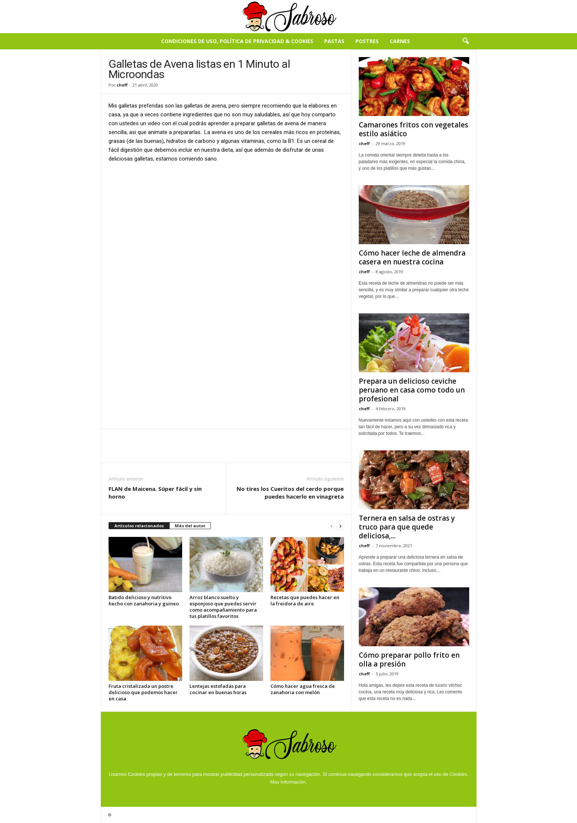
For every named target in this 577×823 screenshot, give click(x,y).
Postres (367, 41)
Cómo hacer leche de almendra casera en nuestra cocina (412, 257)
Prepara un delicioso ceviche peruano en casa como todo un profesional (412, 390)
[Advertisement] (226, 223)
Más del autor (190, 525)
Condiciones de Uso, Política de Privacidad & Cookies (237, 41)
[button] (465, 41)
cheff (122, 85)
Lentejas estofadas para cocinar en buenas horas (218, 689)
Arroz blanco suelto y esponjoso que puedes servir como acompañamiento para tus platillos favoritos (223, 606)
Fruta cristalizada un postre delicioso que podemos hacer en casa (143, 692)
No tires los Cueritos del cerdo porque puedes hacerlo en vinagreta (290, 492)
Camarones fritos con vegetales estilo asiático (413, 129)
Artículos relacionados (139, 525)
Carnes (400, 41)
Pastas (334, 41)
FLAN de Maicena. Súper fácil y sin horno (155, 492)
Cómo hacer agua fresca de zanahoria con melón (302, 689)
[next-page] (340, 526)
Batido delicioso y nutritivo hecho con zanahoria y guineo (144, 600)
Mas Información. (288, 782)
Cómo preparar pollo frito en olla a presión (409, 659)
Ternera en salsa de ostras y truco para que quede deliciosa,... (407, 527)
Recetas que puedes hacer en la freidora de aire (304, 600)
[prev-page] (331, 526)
